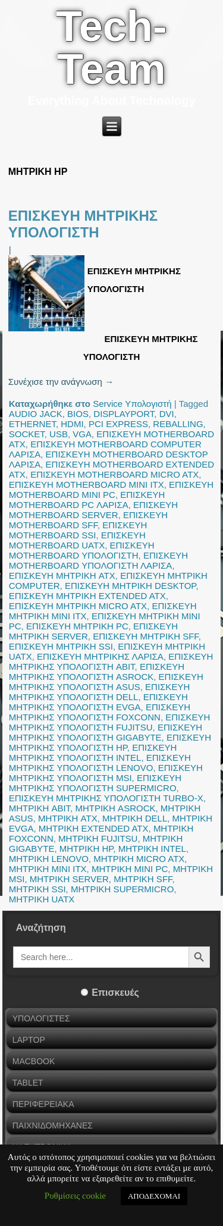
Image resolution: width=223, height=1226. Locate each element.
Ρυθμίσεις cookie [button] (75, 1195)
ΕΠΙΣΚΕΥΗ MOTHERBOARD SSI (78, 530)
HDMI (72, 424)
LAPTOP (28, 1040)
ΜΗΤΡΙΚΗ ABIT (39, 808)
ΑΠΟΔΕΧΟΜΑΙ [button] (154, 1195)
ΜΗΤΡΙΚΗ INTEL (152, 849)
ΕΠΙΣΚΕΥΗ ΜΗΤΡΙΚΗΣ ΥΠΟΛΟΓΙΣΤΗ (83, 224)
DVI (166, 414)
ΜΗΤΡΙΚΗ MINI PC (130, 869)
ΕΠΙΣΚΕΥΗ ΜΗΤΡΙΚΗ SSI (61, 646)
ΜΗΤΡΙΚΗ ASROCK (115, 808)
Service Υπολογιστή (132, 404)
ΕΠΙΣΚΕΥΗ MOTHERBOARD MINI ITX (86, 484)
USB (58, 434)
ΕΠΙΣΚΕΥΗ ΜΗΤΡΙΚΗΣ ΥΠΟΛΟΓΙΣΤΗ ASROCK (96, 671)
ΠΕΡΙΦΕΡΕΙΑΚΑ (43, 1104)
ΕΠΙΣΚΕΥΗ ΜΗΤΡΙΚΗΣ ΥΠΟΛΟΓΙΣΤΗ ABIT (111, 661)
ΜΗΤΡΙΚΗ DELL (134, 818)
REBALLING (178, 424)
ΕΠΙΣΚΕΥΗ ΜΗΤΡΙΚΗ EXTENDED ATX (87, 596)
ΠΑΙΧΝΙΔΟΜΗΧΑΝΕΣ (52, 1125)
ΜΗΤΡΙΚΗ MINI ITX (48, 869)
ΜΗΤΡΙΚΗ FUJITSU (97, 838)
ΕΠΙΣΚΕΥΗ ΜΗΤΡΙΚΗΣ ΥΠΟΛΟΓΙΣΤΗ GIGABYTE (105, 732)
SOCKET (27, 434)
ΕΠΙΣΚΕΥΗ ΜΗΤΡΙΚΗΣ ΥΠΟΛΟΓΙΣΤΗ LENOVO (100, 762)
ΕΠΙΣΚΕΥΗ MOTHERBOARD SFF (88, 520)
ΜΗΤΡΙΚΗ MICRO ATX (138, 859)
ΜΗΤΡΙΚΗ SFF (143, 879)
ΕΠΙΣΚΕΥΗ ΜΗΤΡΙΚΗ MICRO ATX (78, 606)
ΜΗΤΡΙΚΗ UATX (42, 899)
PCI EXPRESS (118, 424)
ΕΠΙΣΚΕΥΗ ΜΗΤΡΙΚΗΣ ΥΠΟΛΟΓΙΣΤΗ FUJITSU (110, 722)
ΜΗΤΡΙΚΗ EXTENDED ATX (94, 828)
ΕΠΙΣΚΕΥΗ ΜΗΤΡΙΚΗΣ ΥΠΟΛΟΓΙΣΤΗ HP (110, 742)
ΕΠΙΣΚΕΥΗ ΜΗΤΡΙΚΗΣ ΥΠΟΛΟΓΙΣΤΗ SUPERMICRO (95, 783)
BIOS (78, 414)
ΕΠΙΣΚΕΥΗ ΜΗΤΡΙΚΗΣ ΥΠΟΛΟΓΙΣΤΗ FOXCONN (99, 712)
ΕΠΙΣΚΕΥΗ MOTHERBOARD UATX (77, 540)
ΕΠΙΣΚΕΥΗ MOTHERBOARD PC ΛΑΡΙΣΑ (87, 500)
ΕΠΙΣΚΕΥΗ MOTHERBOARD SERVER (93, 510)
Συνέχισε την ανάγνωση (61, 382)
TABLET (27, 1082)
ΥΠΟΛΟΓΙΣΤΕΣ (41, 1018)
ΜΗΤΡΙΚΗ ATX (68, 818)
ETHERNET (32, 424)
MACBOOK (33, 1061)
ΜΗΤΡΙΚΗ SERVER (69, 879)
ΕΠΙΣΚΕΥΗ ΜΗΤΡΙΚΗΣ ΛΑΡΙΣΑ (100, 656)
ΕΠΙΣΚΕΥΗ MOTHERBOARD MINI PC (111, 489)
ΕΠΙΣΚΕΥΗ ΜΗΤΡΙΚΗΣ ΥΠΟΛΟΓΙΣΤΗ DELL (99, 692)
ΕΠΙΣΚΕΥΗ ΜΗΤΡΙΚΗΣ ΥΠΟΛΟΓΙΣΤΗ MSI (106, 773)
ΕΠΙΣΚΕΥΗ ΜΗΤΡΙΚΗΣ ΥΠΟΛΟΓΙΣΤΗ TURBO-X (106, 798)
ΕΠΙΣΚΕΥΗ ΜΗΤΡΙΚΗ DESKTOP (130, 586)
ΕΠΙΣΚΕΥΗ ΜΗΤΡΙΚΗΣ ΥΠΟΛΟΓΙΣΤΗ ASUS (106, 682)
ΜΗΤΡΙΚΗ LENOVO (49, 859)
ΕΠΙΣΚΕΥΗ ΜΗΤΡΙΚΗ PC (77, 626)
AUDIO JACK (35, 414)
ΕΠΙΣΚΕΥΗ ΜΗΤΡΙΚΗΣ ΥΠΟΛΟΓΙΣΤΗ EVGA (98, 702)
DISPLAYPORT (123, 414)
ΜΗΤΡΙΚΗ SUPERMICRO (122, 889)
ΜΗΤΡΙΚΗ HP (86, 849)
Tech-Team (111, 47)
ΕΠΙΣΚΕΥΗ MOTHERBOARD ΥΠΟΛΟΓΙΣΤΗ (82, 550)
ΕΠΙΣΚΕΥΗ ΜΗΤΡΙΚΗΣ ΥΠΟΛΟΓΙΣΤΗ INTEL (93, 752)
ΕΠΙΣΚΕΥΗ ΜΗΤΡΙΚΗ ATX (62, 575)
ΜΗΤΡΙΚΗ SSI (37, 889)
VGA (82, 434)
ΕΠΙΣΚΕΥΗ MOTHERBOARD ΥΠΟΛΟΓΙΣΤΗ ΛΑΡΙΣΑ (98, 560)
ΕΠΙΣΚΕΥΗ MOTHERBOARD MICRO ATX (114, 474)
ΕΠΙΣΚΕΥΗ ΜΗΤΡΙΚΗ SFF (146, 636)
